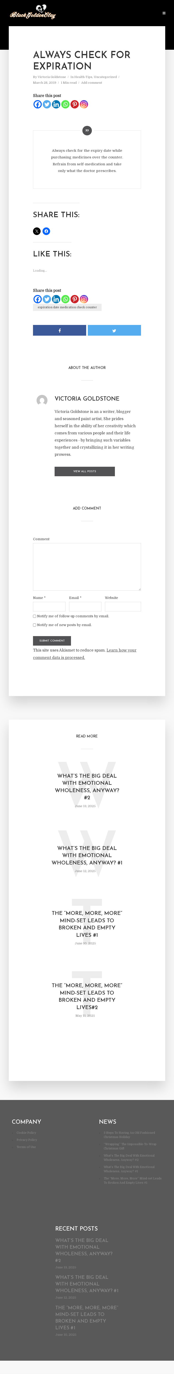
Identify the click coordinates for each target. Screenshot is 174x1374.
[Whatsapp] (65, 104)
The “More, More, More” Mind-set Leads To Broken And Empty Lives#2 (87, 1009)
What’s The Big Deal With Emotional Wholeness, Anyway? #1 (87, 861)
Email (75, 596)
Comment (41, 538)
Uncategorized (105, 77)
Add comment (91, 82)
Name (39, 596)
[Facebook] (37, 104)
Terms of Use (26, 1160)
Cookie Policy (26, 1146)
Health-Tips (83, 77)
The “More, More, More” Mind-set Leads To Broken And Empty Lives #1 (87, 935)
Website (111, 596)
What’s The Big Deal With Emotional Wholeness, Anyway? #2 (87, 787)
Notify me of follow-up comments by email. (73, 615)
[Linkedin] (56, 104)
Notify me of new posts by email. (64, 623)
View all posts (73, 471)
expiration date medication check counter (67, 307)
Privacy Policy (27, 1153)
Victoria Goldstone (52, 77)
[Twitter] (47, 104)
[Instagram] (84, 104)
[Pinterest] (75, 104)
